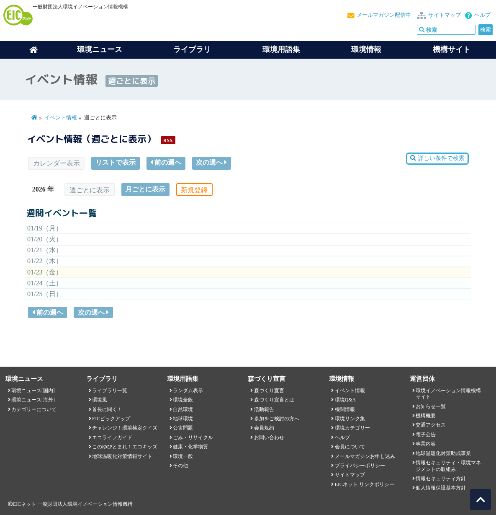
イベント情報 (60, 118)
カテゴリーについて (34, 409)
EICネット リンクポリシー (364, 484)
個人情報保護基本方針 (441, 488)
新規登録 (194, 190)
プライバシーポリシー (360, 465)
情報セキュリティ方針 (441, 478)
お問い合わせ (269, 437)
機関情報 (345, 409)
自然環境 (183, 409)
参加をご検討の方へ (276, 419)
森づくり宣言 (269, 390)
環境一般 (183, 456)
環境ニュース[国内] (33, 390)
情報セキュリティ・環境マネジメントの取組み (448, 466)
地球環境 (183, 419)
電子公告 (426, 434)
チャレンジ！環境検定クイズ (124, 428)
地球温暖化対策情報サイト (122, 456)
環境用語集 (281, 49)
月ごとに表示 (145, 189)
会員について (350, 447)
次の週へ (211, 162)
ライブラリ (192, 49)
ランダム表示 (188, 390)
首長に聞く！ (107, 409)
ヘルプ (482, 15)
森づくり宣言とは (274, 400)
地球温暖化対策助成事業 (443, 453)
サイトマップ (444, 15)
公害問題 (183, 428)
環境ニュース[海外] (33, 400)
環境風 (99, 400)
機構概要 (426, 416)
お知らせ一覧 (431, 406)
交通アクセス (431, 425)
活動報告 (264, 409)
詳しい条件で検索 (437, 158)
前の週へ (165, 162)
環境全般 (183, 400)
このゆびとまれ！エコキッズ (124, 447)
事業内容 (426, 444)
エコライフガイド (112, 437)
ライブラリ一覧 (109, 390)
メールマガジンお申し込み (365, 456)
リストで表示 (115, 162)
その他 (180, 465)
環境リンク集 (350, 419)
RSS (167, 140)
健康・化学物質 (190, 447)
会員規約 (264, 428)
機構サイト (451, 49)
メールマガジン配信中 (384, 15)
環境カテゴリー (352, 428)
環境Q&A (345, 400)
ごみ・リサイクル (193, 437)
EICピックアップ (111, 419)
